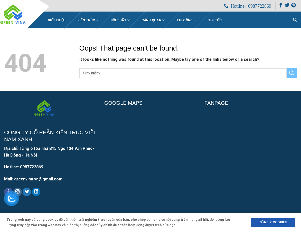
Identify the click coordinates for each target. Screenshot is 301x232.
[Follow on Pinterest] (293, 6)
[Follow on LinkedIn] (36, 192)
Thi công (186, 20)
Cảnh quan (153, 20)
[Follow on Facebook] (280, 6)
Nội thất (120, 20)
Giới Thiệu (57, 20)
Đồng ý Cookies (273, 222)
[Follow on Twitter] (287, 6)
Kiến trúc (88, 20)
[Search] (295, 20)
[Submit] (292, 73)
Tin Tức (215, 20)
